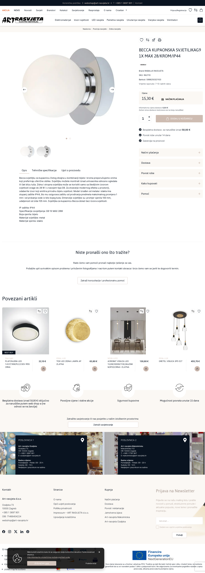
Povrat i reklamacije (114, 507)
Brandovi (51, 10)
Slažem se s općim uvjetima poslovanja (176, 526)
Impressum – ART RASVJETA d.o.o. (71, 512)
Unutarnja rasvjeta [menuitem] (136, 20)
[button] (66, 138)
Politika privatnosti (62, 507)
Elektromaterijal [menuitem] (63, 20)
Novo (17, 10)
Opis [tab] (24, 170)
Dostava (145, 163)
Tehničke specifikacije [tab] (44, 170)
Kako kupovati (149, 183)
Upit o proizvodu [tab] (71, 170)
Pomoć (145, 194)
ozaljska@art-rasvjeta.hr (30, 455)
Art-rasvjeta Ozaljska (115, 521)
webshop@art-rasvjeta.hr (96, 3)
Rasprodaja (94, 10)
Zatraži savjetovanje (103, 424)
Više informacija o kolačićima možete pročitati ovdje (48, 557)
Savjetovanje (78, 10)
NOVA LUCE (113, 358)
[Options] (91, 563)
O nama (107, 10)
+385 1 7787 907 (130, 453)
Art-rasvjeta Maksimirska (117, 516)
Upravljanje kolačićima (64, 516)
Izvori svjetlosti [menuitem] (81, 20)
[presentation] (24, 90)
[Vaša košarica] (201, 10)
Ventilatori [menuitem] (172, 20)
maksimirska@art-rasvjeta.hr (134, 455)
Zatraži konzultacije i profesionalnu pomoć (103, 280)
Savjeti (39, 10)
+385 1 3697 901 (123, 3)
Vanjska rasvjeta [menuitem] (156, 20)
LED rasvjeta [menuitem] (98, 20)
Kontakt (138, 3)
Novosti (28, 10)
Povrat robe (147, 173)
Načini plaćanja (150, 152)
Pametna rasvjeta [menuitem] (115, 20)
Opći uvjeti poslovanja (64, 503)
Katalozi (63, 10)
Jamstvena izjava (113, 512)
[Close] (41, 563)
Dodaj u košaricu (179, 118)
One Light (9, 358)
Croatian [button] (120, 10)
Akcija (6, 10)
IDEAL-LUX (61, 358)
